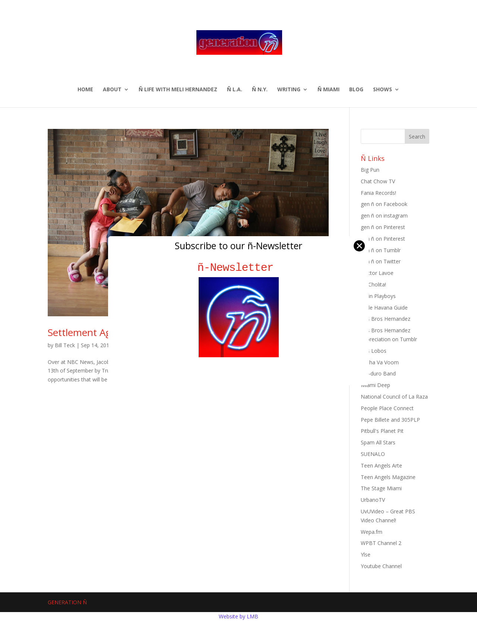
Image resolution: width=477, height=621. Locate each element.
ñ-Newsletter (239, 267)
